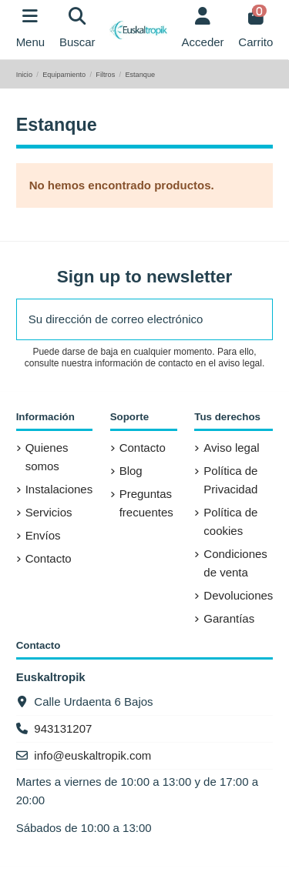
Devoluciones (238, 595)
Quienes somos (47, 457)
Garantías (228, 618)
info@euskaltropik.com (92, 755)
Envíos (43, 535)
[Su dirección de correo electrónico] (128, 319)
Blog (131, 470)
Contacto (48, 558)
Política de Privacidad (230, 480)
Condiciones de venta (235, 563)
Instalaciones (59, 489)
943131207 (63, 728)
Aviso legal (231, 447)
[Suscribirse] (254, 319)
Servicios (48, 512)
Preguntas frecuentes (146, 503)
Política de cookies (230, 521)
